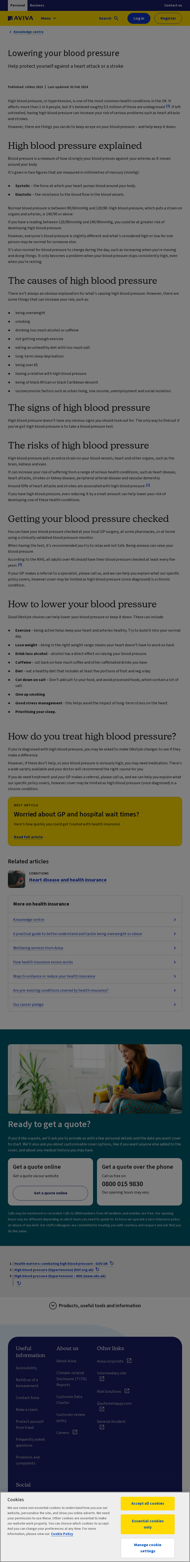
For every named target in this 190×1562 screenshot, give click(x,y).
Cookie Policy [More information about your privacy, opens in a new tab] (62, 1533)
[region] (95, 1527)
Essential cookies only (148, 1524)
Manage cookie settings (147, 1548)
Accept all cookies (147, 1503)
